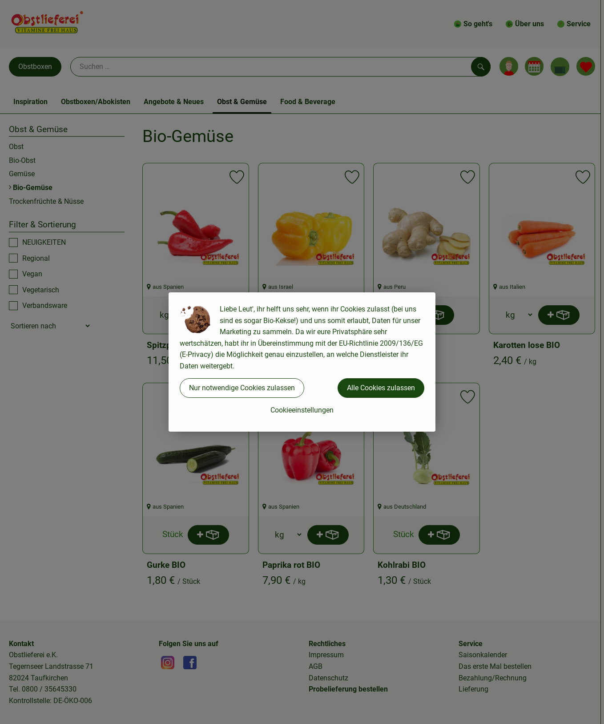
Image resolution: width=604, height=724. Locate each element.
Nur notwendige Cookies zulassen (242, 388)
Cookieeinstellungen (302, 410)
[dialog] (302, 362)
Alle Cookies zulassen (381, 388)
